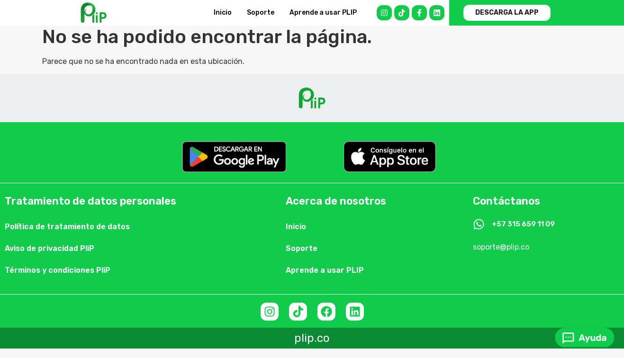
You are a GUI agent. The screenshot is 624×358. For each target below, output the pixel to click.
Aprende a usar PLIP (323, 13)
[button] (507, 13)
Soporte (260, 13)
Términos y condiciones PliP (57, 270)
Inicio (223, 13)
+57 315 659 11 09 (523, 224)
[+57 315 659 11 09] (479, 224)
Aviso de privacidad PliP (49, 248)
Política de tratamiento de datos (67, 226)
